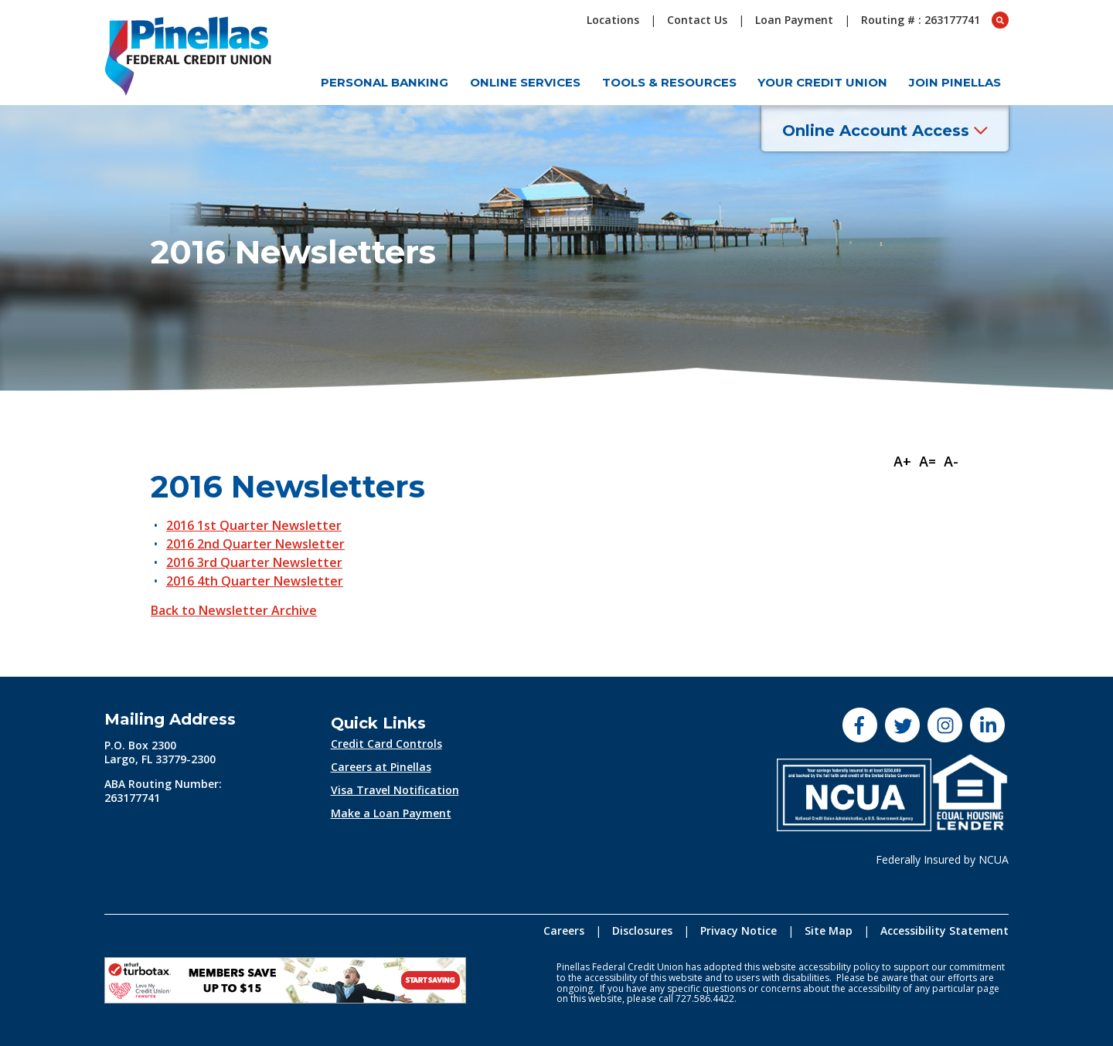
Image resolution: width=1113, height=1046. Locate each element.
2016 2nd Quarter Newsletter (255, 543)
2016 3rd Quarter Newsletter (254, 562)
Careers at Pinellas (381, 766)
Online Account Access (885, 130)
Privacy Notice (738, 930)
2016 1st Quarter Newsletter (254, 525)
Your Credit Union (822, 82)
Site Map (829, 930)
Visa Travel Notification (395, 790)
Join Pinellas (955, 82)
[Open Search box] (1000, 20)
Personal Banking (384, 82)
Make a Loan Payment (391, 813)
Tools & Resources (669, 82)
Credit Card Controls (386, 743)
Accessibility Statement (944, 930)
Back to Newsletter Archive (234, 610)
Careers (563, 930)
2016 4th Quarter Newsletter (254, 580)
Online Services (525, 82)
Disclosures (642, 930)
